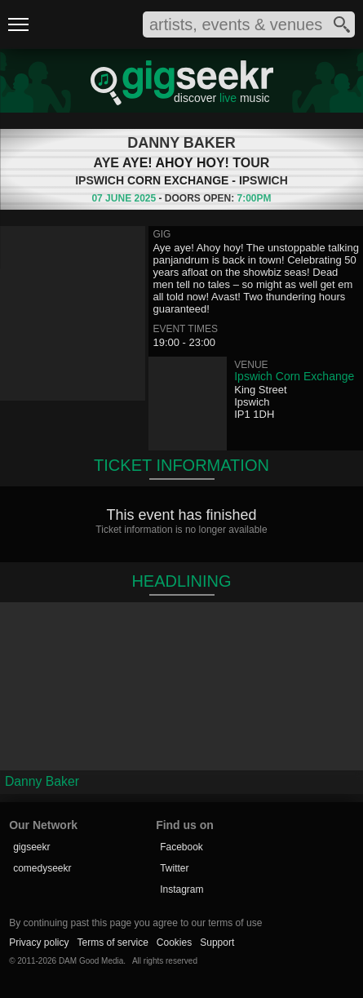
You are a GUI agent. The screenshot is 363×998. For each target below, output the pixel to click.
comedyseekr (42, 868)
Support (217, 942)
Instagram (181, 889)
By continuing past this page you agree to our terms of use (135, 923)
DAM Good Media (91, 960)
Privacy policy (39, 942)
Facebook (181, 847)
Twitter (174, 868)
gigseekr (31, 847)
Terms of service (112, 942)
